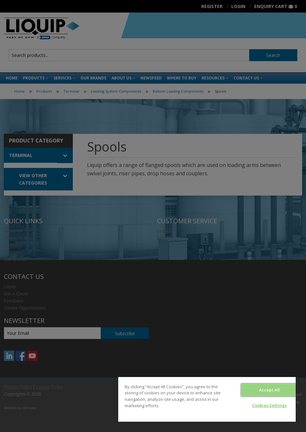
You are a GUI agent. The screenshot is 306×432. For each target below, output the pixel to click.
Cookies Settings (269, 405)
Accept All (269, 390)
